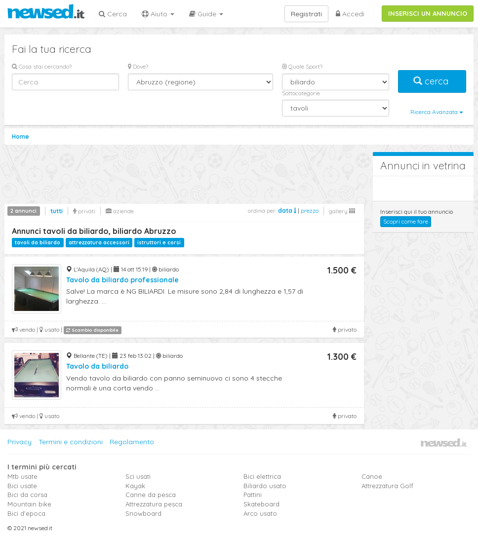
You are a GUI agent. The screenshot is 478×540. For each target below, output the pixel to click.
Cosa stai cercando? (42, 66)
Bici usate (22, 486)
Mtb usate (22, 476)
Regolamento (132, 441)
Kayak (135, 486)
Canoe (371, 476)
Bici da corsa (27, 495)
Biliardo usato (264, 486)
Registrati (306, 13)
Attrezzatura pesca (153, 504)
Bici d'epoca (26, 513)
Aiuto (158, 13)
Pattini (252, 495)
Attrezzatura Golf (387, 486)
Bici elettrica (262, 476)
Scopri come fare (405, 221)
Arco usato (260, 513)
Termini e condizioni (71, 441)
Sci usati (138, 476)
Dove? (138, 66)
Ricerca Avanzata (436, 112)
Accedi (350, 13)
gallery (342, 211)
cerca (432, 81)
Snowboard (143, 513)
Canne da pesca (150, 495)
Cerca (113, 13)
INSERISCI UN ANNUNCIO (427, 13)
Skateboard (261, 504)
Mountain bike (29, 504)
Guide (206, 13)
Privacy (19, 441)
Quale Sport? (302, 66)
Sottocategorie (301, 93)
